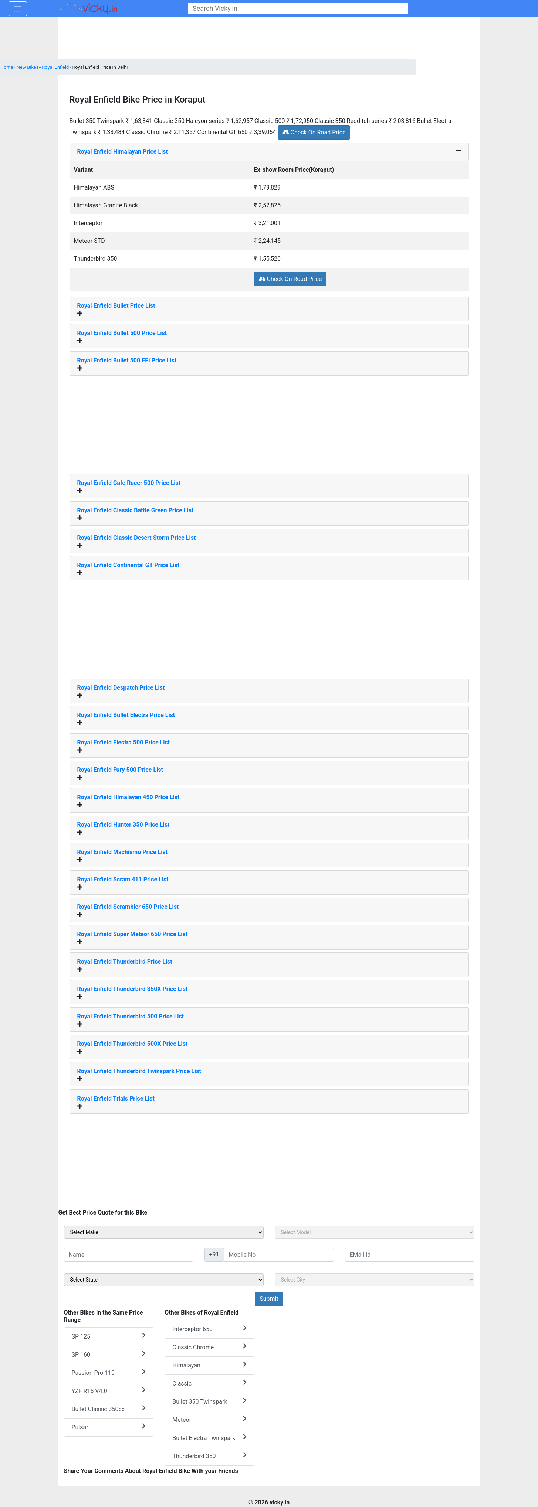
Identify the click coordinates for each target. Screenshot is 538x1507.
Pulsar (109, 1427)
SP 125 (109, 1336)
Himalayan (209, 1365)
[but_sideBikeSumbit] (269, 1299)
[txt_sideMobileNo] (279, 1255)
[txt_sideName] (128, 1255)
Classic (209, 1383)
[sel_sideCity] (374, 1279)
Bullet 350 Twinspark (209, 1401)
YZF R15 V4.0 (109, 1390)
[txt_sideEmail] (409, 1255)
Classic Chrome (209, 1347)
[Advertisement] (269, 422)
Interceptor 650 (209, 1329)
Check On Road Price (314, 132)
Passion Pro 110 (109, 1372)
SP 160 (109, 1354)
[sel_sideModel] (374, 1232)
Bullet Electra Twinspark (209, 1437)
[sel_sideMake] (164, 1232)
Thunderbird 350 (209, 1456)
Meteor (209, 1419)
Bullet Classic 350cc (109, 1409)
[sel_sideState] (164, 1279)
